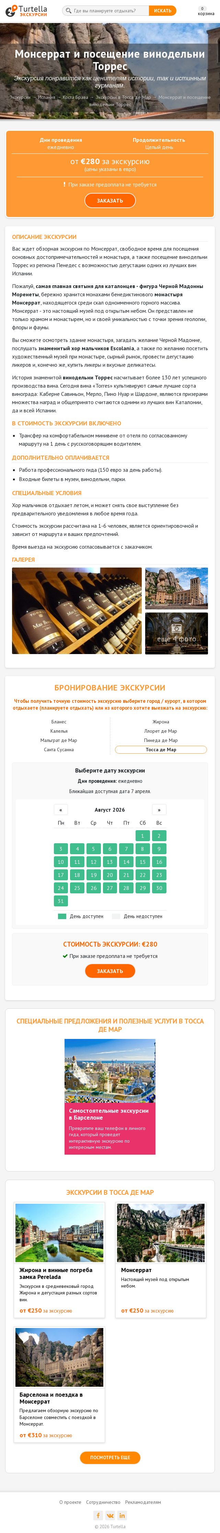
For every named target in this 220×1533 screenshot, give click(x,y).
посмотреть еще (110, 1458)
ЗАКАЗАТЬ (110, 200)
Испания (46, 97)
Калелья (59, 731)
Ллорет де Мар (160, 731)
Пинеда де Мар (161, 740)
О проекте (70, 1502)
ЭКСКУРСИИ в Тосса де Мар (110, 1192)
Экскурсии (20, 97)
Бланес (58, 722)
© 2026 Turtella (110, 1527)
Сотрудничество (103, 1502)
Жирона (161, 722)
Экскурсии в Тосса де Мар (123, 97)
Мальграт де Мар (58, 740)
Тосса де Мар (161, 749)
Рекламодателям (143, 1502)
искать (162, 11)
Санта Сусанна (59, 749)
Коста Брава (75, 97)
